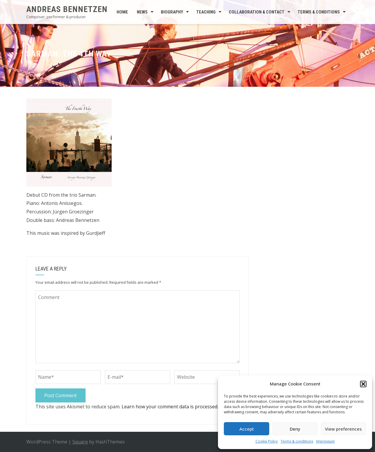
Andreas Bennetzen (67, 9)
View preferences (343, 429)
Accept (246, 429)
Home (122, 12)
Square (80, 442)
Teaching (206, 12)
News (142, 12)
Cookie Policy (266, 441)
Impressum (325, 441)
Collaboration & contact (256, 12)
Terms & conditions (297, 441)
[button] (363, 384)
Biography (172, 12)
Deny (295, 429)
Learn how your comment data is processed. (170, 406)
